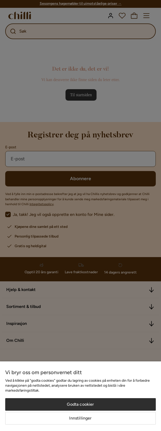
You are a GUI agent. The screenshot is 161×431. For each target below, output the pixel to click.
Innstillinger (80, 418)
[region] (80, 396)
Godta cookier (80, 404)
